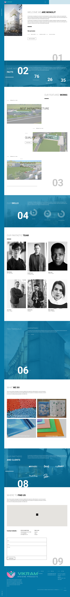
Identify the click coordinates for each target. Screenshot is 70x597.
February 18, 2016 (13, 100)
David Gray (30, 309)
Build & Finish (52, 34)
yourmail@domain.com (24, 534)
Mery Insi (50, 272)
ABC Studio (61, 589)
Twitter (35, 533)
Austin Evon (30, 273)
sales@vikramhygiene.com (52, 573)
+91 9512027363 (39, 573)
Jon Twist (9, 309)
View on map (60, 579)
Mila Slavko (9, 272)
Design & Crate (42, 34)
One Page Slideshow (1, 12)
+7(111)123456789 (23, 533)
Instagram (36, 534)
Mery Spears (51, 309)
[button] (11, 44)
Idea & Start (33, 34)
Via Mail (32, 334)
